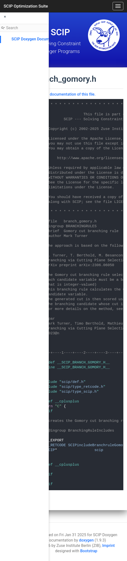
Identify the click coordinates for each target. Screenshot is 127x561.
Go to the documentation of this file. (64, 94)
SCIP (50, 450)
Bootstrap (88, 551)
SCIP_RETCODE (52, 445)
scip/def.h (72, 382)
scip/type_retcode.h (82, 387)
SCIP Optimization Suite (26, 6)
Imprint (108, 545)
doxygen (86, 540)
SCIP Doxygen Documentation (37, 39)
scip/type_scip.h (79, 392)
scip (98, 450)
